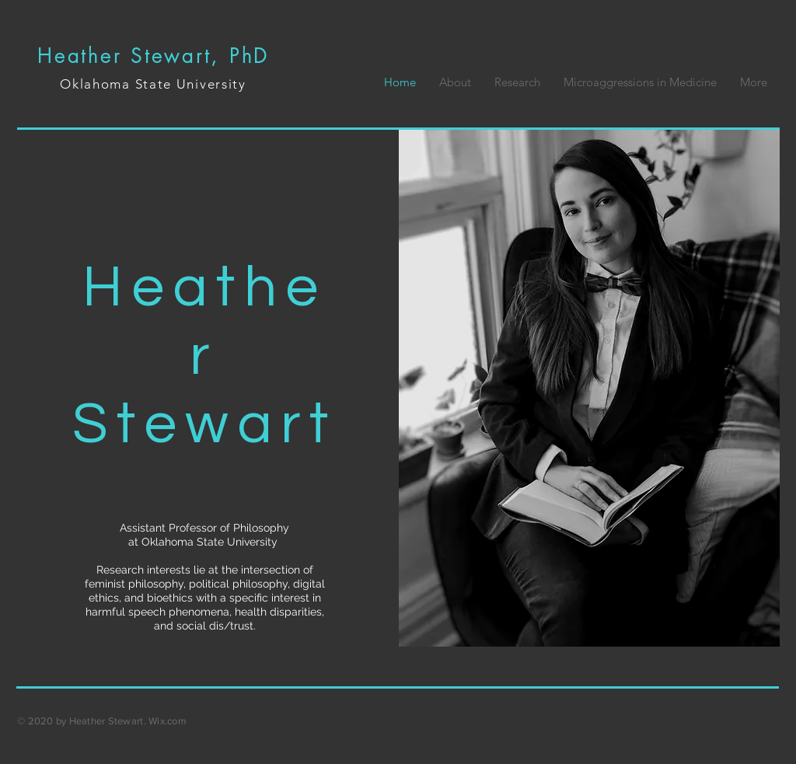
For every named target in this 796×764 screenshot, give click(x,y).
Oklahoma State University (153, 84)
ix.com (172, 721)
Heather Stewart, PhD (153, 56)
